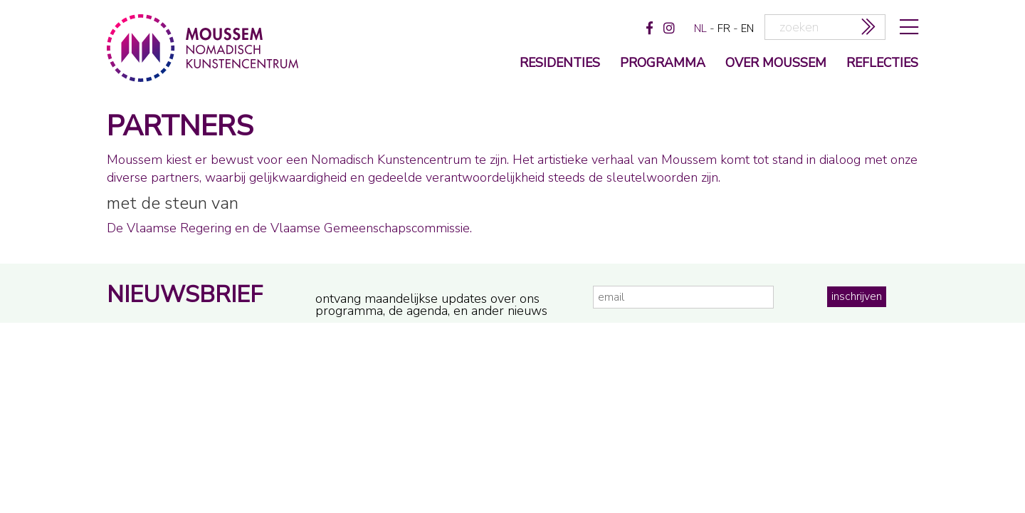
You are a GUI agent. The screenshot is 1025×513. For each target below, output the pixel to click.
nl (700, 28)
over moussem (775, 64)
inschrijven (856, 296)
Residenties (560, 64)
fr (724, 28)
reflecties (882, 64)
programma (662, 64)
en (747, 28)
